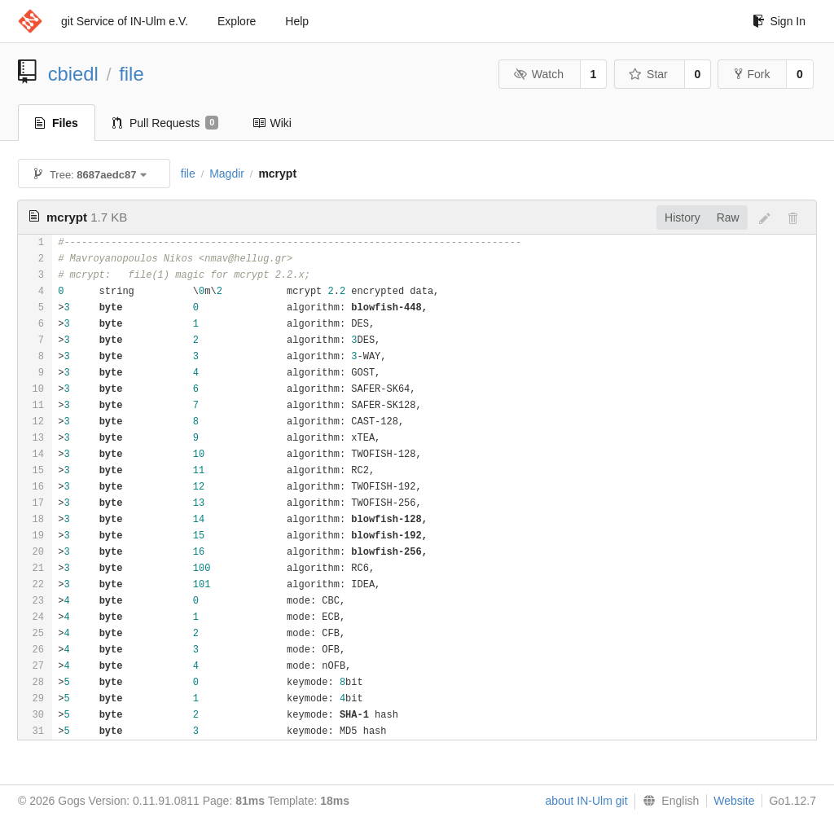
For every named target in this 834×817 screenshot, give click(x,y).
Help (297, 21)
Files (56, 123)
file (131, 74)
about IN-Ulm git (586, 800)
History (682, 217)
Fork (752, 74)
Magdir (226, 173)
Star (648, 74)
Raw (728, 217)
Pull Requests (165, 123)
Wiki (271, 123)
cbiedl (73, 74)
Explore (236, 21)
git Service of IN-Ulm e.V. (124, 21)
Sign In (779, 21)
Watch (538, 74)
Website (733, 800)
